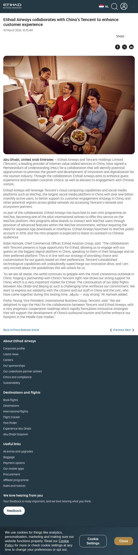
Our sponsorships (14, 365)
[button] (104, 6)
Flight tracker (11, 417)
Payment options (14, 463)
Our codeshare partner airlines (22, 371)
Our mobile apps (13, 468)
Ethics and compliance (17, 377)
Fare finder (10, 423)
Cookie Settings (92, 541)
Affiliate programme (16, 480)
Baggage (9, 457)
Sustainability (11, 383)
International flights (15, 411)
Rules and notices (14, 486)
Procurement (11, 474)
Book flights (10, 400)
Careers (8, 360)
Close (123, 541)
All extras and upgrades (18, 451)
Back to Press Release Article (21, 330)
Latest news (10, 354)
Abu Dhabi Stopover (15, 434)
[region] (69, 541)
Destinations (11, 406)
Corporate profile (14, 348)
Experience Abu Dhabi (17, 428)
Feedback (14, 510)
